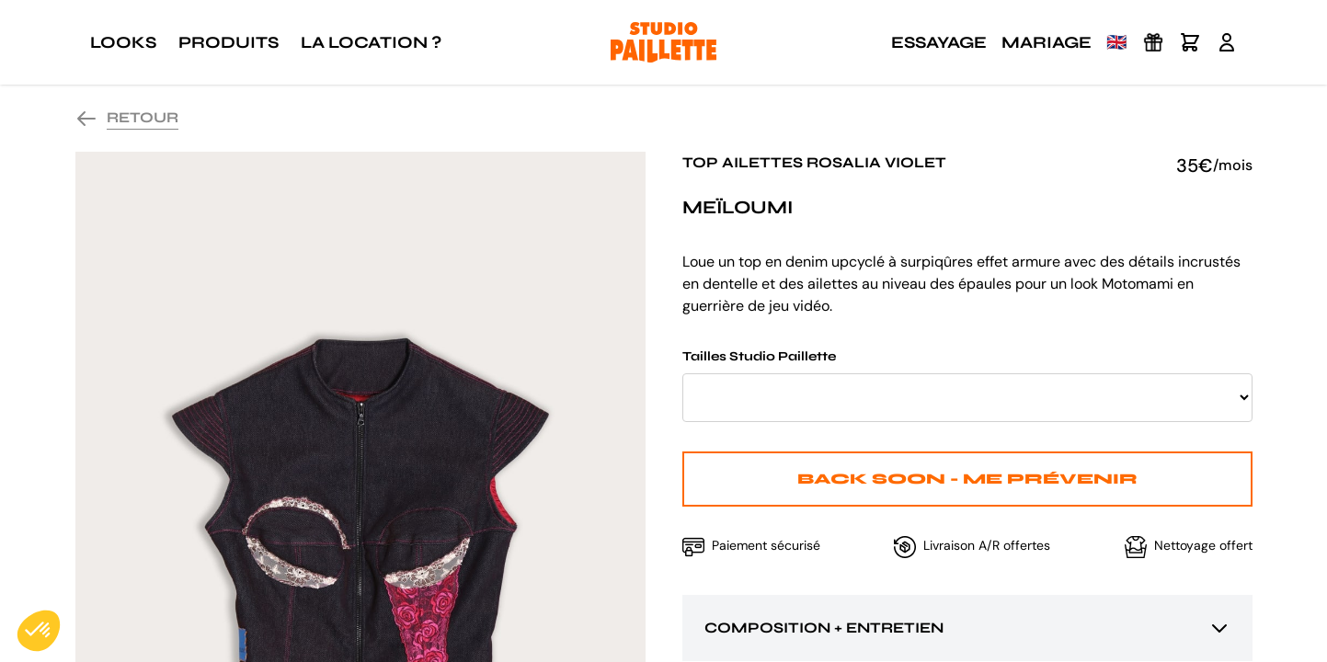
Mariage (1046, 42)
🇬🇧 (1116, 42)
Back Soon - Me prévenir (967, 478)
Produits (228, 42)
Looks (123, 42)
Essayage (939, 42)
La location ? (371, 42)
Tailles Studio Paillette (967, 385)
